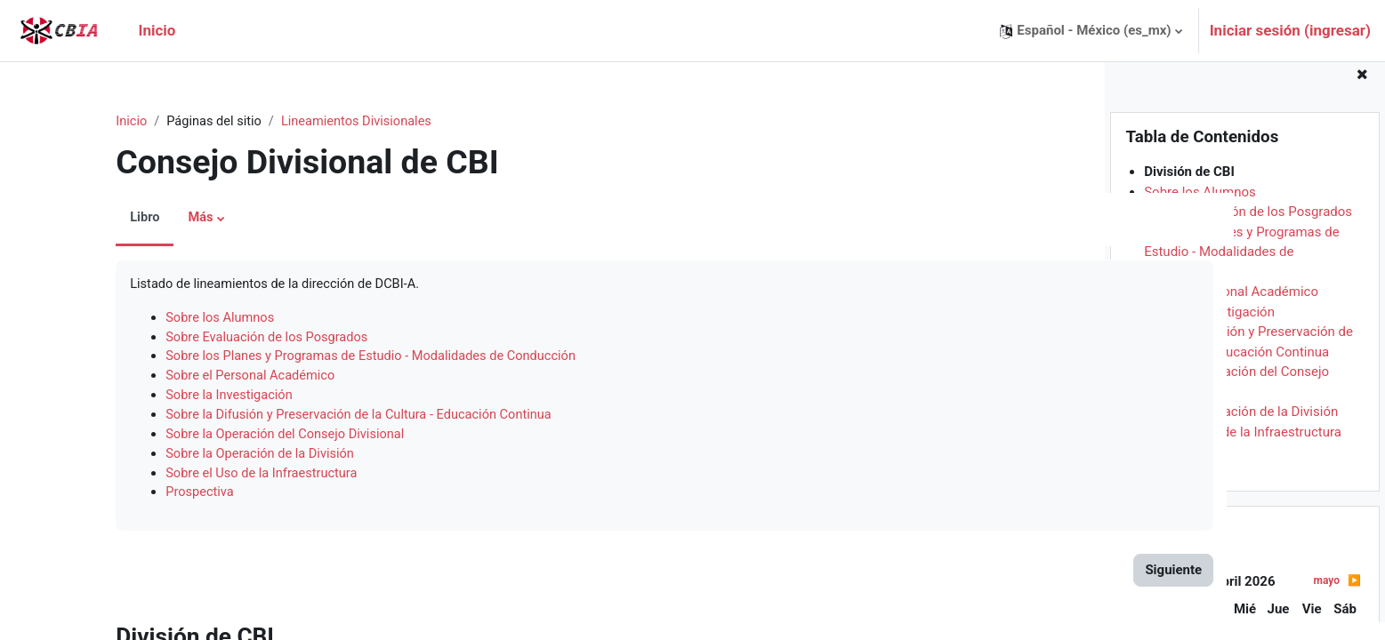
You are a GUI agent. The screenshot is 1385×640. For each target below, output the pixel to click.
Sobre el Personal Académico (1231, 310)
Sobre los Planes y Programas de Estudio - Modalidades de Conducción (1241, 270)
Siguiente (1030, 577)
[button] (1090, 30)
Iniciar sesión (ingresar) (1290, 30)
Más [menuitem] (149, 219)
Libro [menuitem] (92, 219)
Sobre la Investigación (1209, 330)
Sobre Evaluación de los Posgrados (1248, 230)
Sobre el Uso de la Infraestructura (1242, 450)
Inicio (79, 122)
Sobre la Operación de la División (1241, 430)
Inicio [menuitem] (156, 30)
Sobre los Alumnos (1200, 210)
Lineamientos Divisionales (309, 122)
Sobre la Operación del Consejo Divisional (235, 439)
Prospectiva (1179, 470)
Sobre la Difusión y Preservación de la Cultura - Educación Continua (312, 420)
